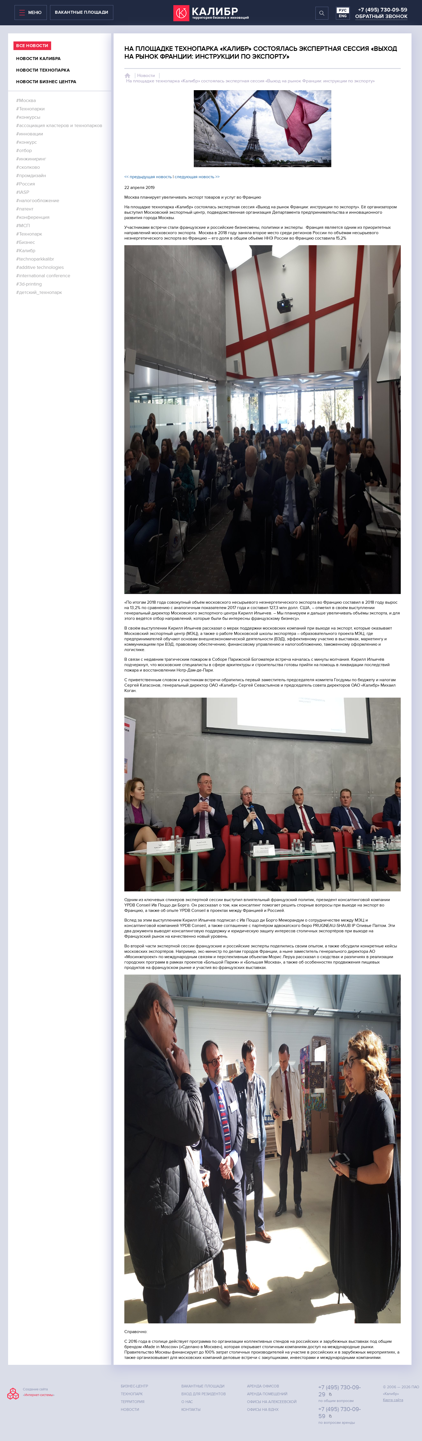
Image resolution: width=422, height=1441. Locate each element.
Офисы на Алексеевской (272, 1402)
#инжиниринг (31, 159)
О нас (187, 1402)
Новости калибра (38, 58)
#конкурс (26, 142)
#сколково (28, 167)
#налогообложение (37, 200)
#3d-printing (29, 284)
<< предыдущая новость (148, 177)
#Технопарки (30, 109)
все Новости (32, 45)
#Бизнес (25, 242)
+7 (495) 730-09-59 (382, 10)
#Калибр (25, 251)
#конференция (33, 217)
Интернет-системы (38, 1395)
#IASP (22, 192)
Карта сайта (393, 1400)
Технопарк (132, 1394)
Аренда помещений (267, 1394)
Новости (146, 75)
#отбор (24, 150)
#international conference (43, 276)
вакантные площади (81, 12)
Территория (133, 1402)
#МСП (23, 226)
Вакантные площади (202, 1386)
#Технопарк (29, 234)
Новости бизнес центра (46, 82)
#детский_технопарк (39, 292)
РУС (343, 10)
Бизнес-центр (134, 1386)
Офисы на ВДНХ (263, 1409)
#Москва (26, 100)
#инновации (29, 134)
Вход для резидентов (203, 1394)
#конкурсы (28, 117)
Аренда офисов (263, 1386)
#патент (24, 209)
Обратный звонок (381, 16)
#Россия (25, 184)
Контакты (191, 1409)
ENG (343, 16)
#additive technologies (40, 267)
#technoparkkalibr (35, 259)
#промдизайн (31, 175)
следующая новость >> (197, 177)
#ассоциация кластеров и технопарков (59, 125)
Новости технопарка (43, 70)
